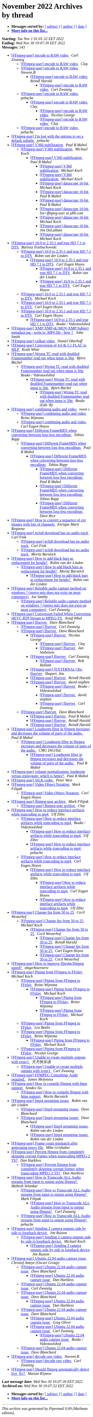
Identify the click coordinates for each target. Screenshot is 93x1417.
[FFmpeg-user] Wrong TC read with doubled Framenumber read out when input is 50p (45, 356)
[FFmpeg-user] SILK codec (32, 780)
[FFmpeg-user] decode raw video (37, 1356)
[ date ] (81, 26)
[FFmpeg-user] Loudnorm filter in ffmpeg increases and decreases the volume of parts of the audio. (50, 731)
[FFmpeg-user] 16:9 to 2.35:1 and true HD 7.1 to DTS (65, 270)
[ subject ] (52, 26)
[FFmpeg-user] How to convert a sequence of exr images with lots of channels (48, 522)
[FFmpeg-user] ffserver (29, 622)
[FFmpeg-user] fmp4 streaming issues (40, 1101)
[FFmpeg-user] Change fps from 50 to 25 (43, 912)
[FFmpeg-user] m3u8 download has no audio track (50, 533)
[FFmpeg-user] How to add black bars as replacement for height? (42, 560)
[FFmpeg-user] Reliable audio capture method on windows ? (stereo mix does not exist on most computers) (48, 592)
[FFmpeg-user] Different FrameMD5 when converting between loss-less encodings (44, 433)
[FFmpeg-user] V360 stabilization (37, 145)
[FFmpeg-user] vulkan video (33, 341)
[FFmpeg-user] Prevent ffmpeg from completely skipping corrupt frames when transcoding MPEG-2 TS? (50, 1156)
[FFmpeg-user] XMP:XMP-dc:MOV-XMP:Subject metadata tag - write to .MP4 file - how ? (50, 330)
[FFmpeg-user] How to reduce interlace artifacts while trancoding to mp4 (47, 812)
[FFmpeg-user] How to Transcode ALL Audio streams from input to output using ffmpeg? (46, 1179)
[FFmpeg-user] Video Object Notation (40, 784)
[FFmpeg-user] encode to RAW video (40, 55)
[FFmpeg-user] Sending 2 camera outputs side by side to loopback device (56, 1239)
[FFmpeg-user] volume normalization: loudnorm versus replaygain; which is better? (48, 774)
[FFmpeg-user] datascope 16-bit (64, 183)
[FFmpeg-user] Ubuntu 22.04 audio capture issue (49, 1258)
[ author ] (68, 26)
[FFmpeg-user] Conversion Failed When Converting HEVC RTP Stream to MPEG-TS (51, 616)
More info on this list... (29, 31)
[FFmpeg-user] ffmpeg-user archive (38, 801)
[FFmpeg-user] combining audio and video (44, 409)
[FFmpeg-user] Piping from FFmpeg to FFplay (47, 972)
